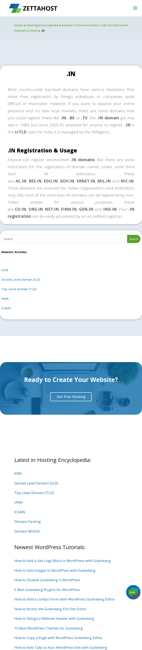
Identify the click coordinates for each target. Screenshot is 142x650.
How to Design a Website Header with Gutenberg (54, 618)
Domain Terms (73, 25)
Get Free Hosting (71, 396)
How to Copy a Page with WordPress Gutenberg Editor (58, 637)
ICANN (6, 308)
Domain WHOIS (27, 531)
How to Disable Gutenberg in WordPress (47, 580)
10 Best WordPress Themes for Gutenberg (48, 628)
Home (18, 25)
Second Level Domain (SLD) (20, 279)
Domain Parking (27, 521)
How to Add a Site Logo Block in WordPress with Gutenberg (62, 560)
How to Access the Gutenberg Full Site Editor (50, 609)
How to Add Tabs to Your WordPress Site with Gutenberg (60, 647)
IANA (4, 298)
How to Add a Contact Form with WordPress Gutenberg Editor (64, 599)
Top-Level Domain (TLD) (19, 289)
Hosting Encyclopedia (42, 25)
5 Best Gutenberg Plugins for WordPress (47, 589)
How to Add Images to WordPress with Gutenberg (54, 570)
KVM (4, 270)
